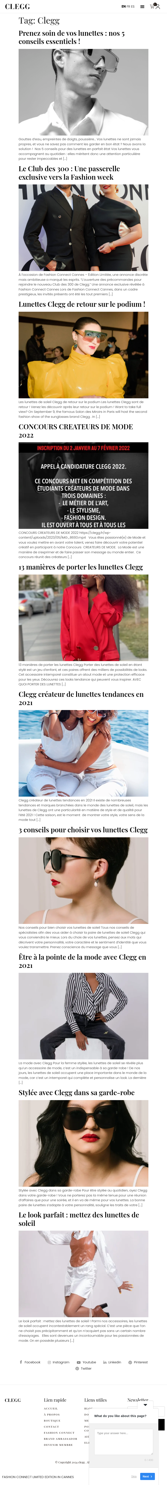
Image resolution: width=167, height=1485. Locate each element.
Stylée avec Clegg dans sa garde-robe (77, 1092)
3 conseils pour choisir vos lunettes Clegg (83, 829)
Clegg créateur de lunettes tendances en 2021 (81, 698)
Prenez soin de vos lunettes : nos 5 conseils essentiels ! (71, 37)
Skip (134, 1476)
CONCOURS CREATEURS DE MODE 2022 (76, 430)
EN (124, 6)
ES (133, 6)
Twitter (83, 1368)
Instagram (58, 1362)
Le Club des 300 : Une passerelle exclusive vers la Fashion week (69, 172)
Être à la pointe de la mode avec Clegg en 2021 (82, 961)
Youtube (86, 1362)
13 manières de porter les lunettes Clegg (81, 566)
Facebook (29, 1362)
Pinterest (138, 1362)
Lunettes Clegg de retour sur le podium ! (82, 303)
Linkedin (112, 1362)
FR (128, 6)
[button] (142, 6)
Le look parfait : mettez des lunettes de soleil (79, 1218)
